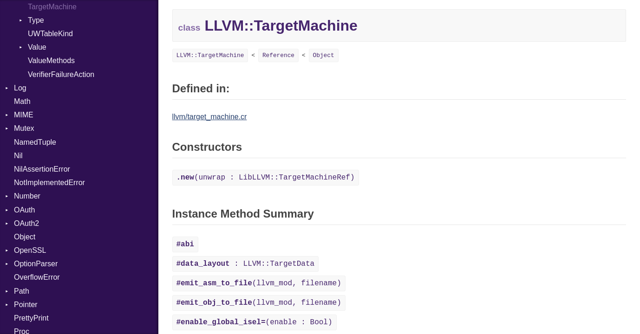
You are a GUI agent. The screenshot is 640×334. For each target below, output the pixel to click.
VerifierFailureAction (61, 74)
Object (24, 237)
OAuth (24, 210)
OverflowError (37, 277)
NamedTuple (35, 142)
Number (27, 196)
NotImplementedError (49, 182)
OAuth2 (26, 223)
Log (20, 88)
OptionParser (36, 264)
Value (37, 47)
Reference (278, 55)
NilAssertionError (42, 169)
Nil (18, 156)
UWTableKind (50, 34)
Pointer (26, 304)
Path (21, 291)
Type (36, 20)
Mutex (24, 128)
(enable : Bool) (254, 322)
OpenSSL (30, 250)
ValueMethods (51, 60)
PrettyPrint (31, 318)
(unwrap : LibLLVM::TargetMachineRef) (265, 177)
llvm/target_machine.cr (209, 117)
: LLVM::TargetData (245, 264)
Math (22, 101)
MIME (23, 115)
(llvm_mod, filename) (258, 283)
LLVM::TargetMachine (210, 55)
